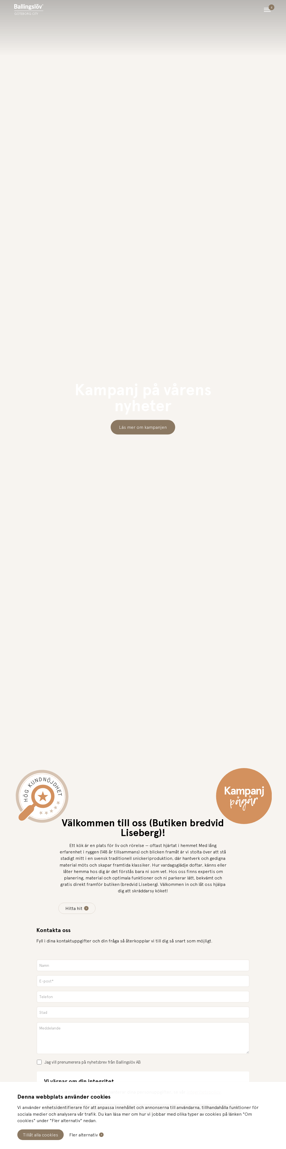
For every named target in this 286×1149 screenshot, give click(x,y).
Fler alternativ (83, 1134)
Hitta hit (73, 908)
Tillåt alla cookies (40, 1134)
